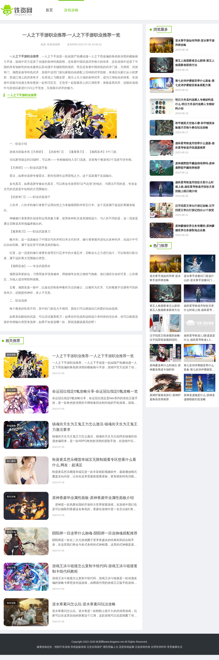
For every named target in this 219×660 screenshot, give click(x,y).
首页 (49, 10)
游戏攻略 (71, 10)
